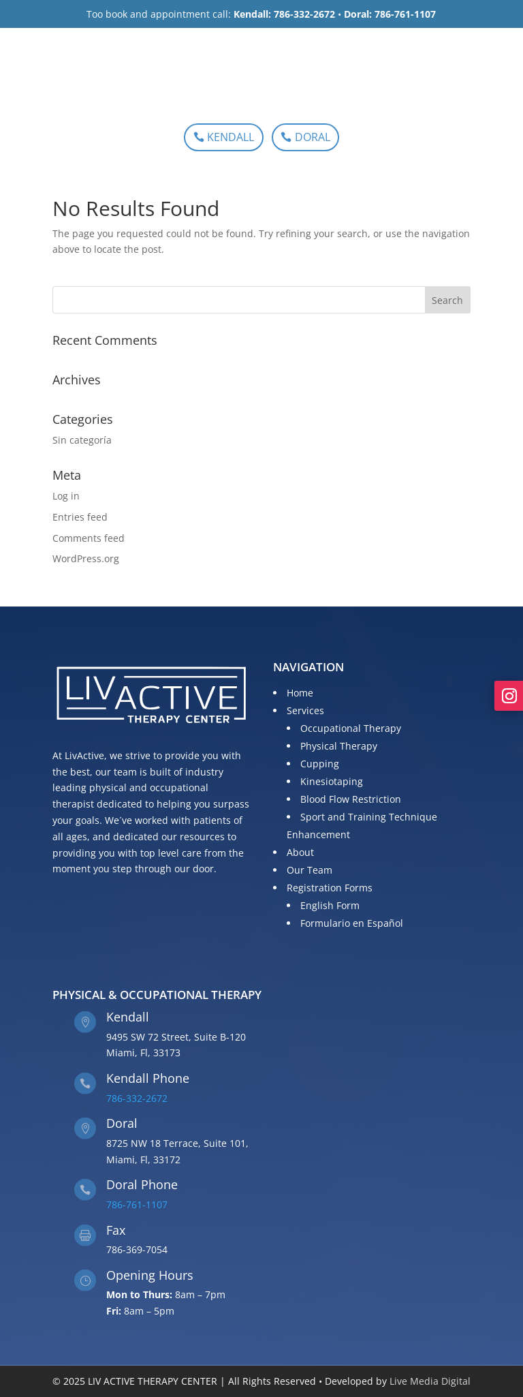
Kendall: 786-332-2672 (284, 13)
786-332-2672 (137, 1098)
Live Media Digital (430, 1381)
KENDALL (230, 136)
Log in (66, 495)
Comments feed (88, 538)
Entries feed (80, 516)
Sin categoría (82, 439)
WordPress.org (85, 558)
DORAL (312, 136)
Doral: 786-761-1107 (390, 13)
